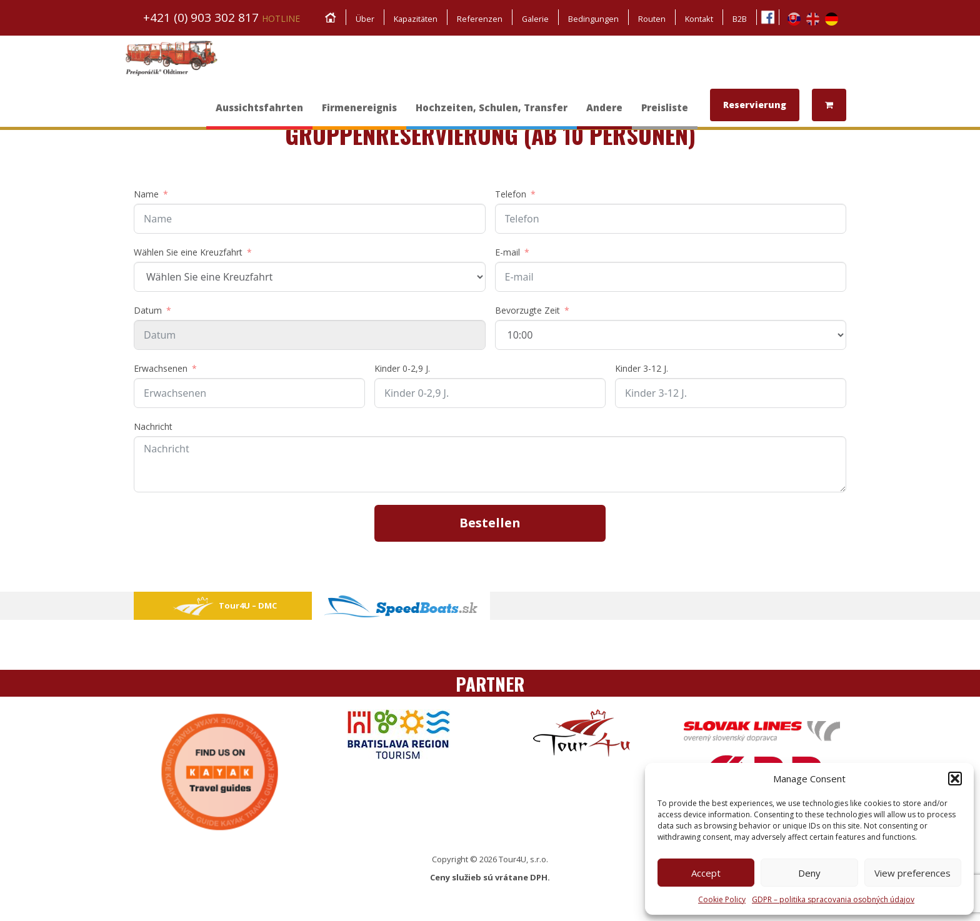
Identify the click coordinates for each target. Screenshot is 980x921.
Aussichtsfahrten (259, 113)
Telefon (510, 194)
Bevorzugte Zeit (527, 310)
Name (146, 194)
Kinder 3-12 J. (641, 368)
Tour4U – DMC (223, 605)
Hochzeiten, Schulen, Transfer (492, 113)
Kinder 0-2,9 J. (402, 368)
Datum (148, 310)
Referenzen (477, 18)
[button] (955, 778)
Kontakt (698, 18)
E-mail (507, 252)
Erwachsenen (161, 368)
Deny (809, 873)
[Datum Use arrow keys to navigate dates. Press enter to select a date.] (310, 335)
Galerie (533, 18)
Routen (650, 18)
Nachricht (153, 426)
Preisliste (664, 113)
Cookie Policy (722, 899)
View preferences (912, 873)
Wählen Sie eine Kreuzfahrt (188, 252)
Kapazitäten (412, 18)
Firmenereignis (359, 113)
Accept (706, 873)
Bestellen (490, 522)
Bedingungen (592, 18)
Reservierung (754, 105)
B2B (739, 18)
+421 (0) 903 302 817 (221, 17)
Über (360, 18)
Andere (604, 113)
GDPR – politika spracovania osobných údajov (833, 899)
